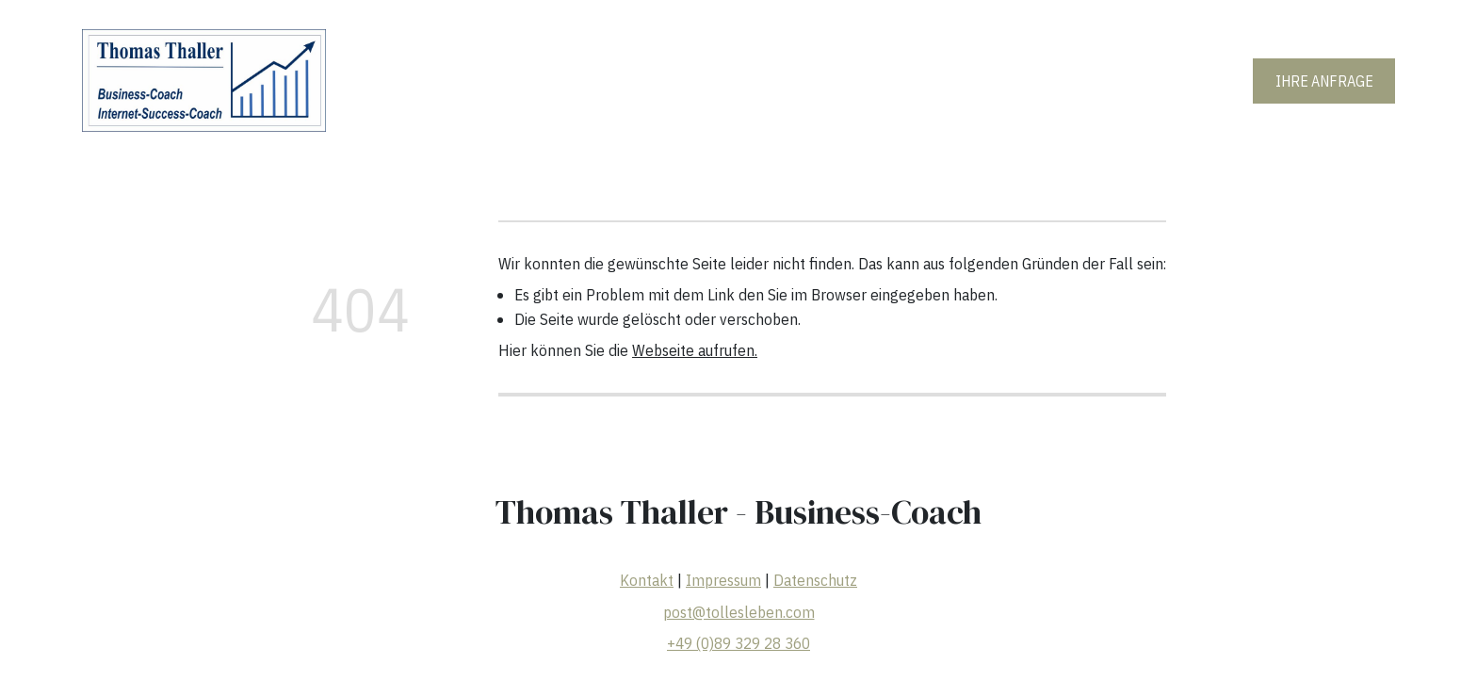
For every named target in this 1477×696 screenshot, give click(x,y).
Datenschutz (815, 580)
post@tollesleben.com (738, 612)
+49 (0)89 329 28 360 (738, 643)
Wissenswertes (1028, 80)
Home (601, 80)
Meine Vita (681, 80)
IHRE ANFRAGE (1324, 81)
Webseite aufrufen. (694, 350)
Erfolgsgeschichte (798, 80)
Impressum (723, 580)
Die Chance (917, 80)
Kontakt (647, 580)
